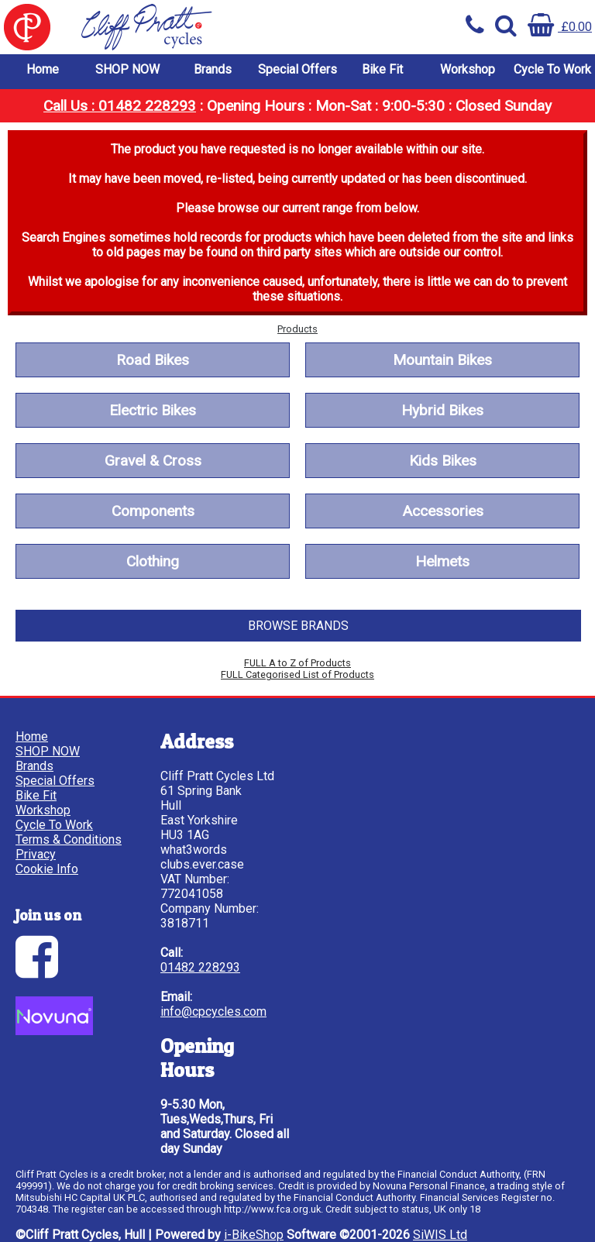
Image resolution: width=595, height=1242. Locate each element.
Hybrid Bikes (442, 410)
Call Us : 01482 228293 (119, 106)
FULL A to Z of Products (297, 663)
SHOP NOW (127, 69)
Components (153, 511)
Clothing (152, 561)
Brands (213, 69)
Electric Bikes (152, 410)
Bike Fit (382, 69)
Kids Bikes (442, 461)
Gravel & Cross (153, 461)
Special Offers (297, 69)
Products (297, 329)
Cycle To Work (552, 69)
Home (42, 69)
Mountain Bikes (442, 360)
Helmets (442, 561)
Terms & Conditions (68, 839)
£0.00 (560, 26)
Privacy (35, 854)
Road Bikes (152, 360)
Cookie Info (46, 869)
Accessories (442, 511)
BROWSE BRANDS (298, 625)
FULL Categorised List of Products (297, 674)
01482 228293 (200, 967)
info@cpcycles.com (213, 1011)
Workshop (467, 69)
